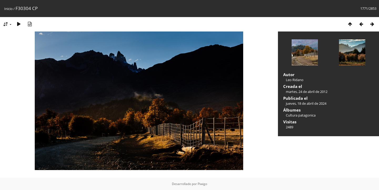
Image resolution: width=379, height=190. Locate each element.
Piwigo (202, 184)
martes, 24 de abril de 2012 (306, 91)
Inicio (8, 8)
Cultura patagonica (301, 115)
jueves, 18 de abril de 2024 (306, 103)
